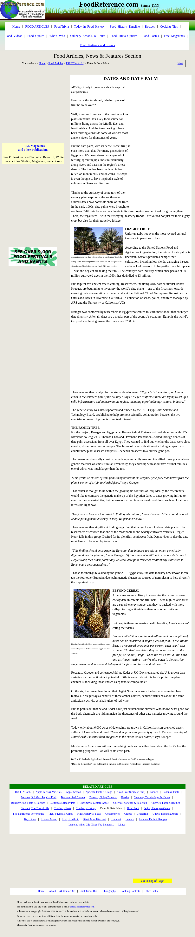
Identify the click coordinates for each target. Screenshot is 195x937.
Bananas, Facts (171, 792)
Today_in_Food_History (89, 26)
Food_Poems (151, 35)
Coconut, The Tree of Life (35, 808)
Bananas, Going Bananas (103, 797)
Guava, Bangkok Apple (165, 813)
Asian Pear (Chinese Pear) (131, 792)
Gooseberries (112, 813)
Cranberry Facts (62, 808)
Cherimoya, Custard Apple (94, 802)
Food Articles (55, 63)
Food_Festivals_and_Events (97, 45)
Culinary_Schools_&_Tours (87, 35)
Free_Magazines (174, 35)
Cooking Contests (130, 891)
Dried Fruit (133, 808)
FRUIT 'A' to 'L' (74, 63)
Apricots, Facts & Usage (98, 792)
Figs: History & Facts (89, 813)
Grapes (128, 813)
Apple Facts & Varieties (49, 792)
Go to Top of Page (152, 880)
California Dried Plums (62, 802)
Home (42, 63)
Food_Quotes (35, 35)
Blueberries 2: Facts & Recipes (28, 802)
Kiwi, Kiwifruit (70, 819)
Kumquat (116, 819)
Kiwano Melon (49, 819)
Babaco (154, 792)
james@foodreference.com (81, 906)
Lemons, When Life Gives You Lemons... (91, 824)
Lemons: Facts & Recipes (153, 819)
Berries (125, 797)
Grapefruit (142, 813)
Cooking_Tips (169, 26)
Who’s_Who (57, 35)
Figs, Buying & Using (61, 813)
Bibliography (109, 891)
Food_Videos (13, 35)
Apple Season (73, 792)
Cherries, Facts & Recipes (166, 802)
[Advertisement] (33, 102)
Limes (121, 824)
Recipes (150, 26)
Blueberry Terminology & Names (152, 797)
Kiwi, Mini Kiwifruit (94, 819)
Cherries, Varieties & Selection (130, 802)
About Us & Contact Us (62, 891)
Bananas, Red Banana (73, 797)
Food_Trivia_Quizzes (123, 35)
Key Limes (30, 819)
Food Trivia (61, 26)
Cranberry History (86, 808)
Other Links (151, 891)
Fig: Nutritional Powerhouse (28, 813)
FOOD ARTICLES (37, 26)
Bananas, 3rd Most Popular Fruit (38, 797)
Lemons (130, 819)
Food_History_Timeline (125, 26)
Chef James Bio (88, 891)
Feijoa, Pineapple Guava (157, 808)
